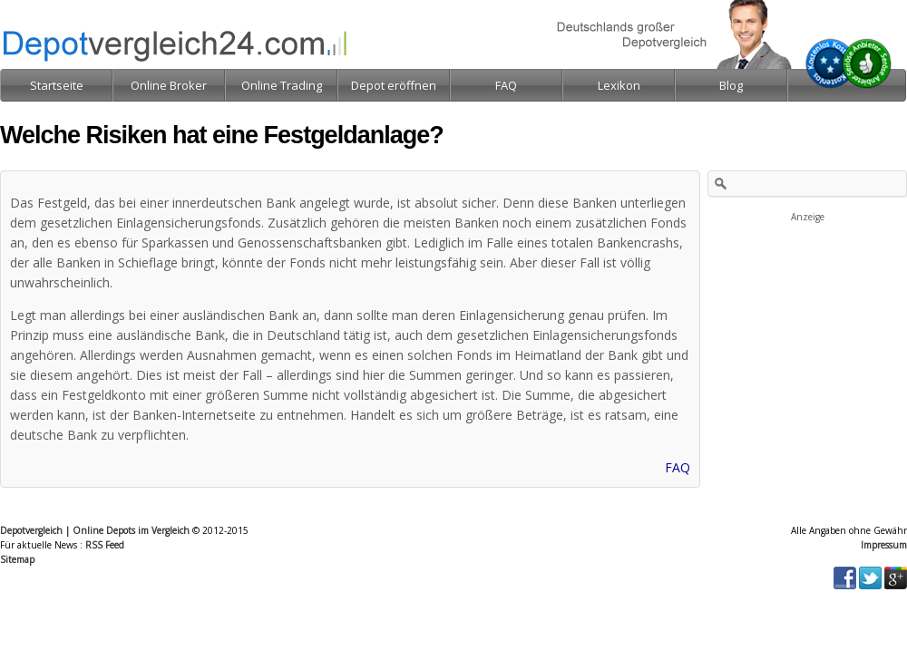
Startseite (56, 85)
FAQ (677, 467)
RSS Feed (104, 545)
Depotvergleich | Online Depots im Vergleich (95, 530)
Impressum (884, 545)
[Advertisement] (807, 315)
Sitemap (17, 559)
